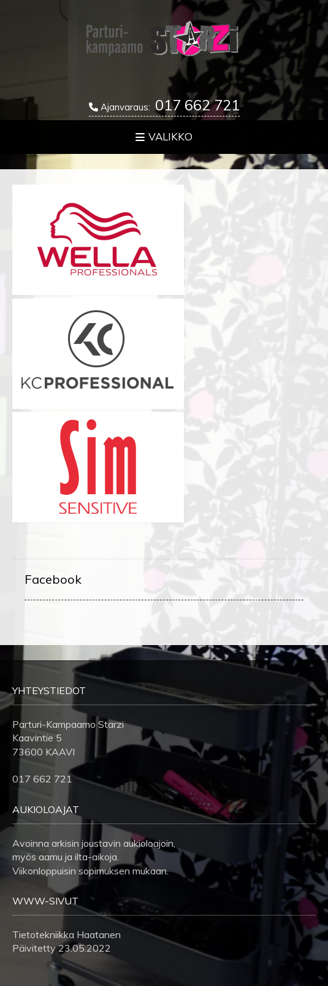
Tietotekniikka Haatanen (66, 934)
